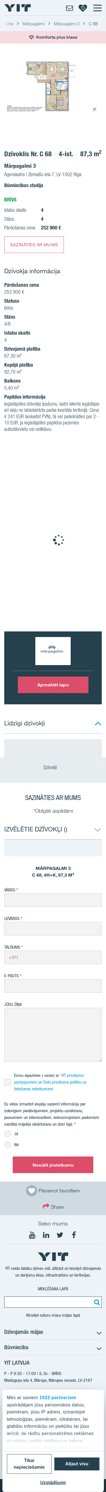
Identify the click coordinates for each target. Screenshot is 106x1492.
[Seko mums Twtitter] (59, 1235)
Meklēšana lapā (53, 1288)
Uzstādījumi (53, 1482)
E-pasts (11, 975)
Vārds (9, 890)
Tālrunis (12, 947)
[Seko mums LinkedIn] (46, 1235)
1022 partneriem (57, 1397)
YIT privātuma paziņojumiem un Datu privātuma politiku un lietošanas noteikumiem (50, 1082)
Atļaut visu (76, 1463)
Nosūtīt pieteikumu (53, 1165)
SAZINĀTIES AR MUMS (34, 244)
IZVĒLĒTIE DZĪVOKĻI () (35, 829)
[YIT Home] (17, 8)
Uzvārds (12, 918)
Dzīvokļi (53, 767)
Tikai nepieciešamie (29, 1464)
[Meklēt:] (96, 1302)
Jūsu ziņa (13, 1004)
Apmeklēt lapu (52, 685)
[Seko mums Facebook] (73, 1235)
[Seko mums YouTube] (32, 1235)
